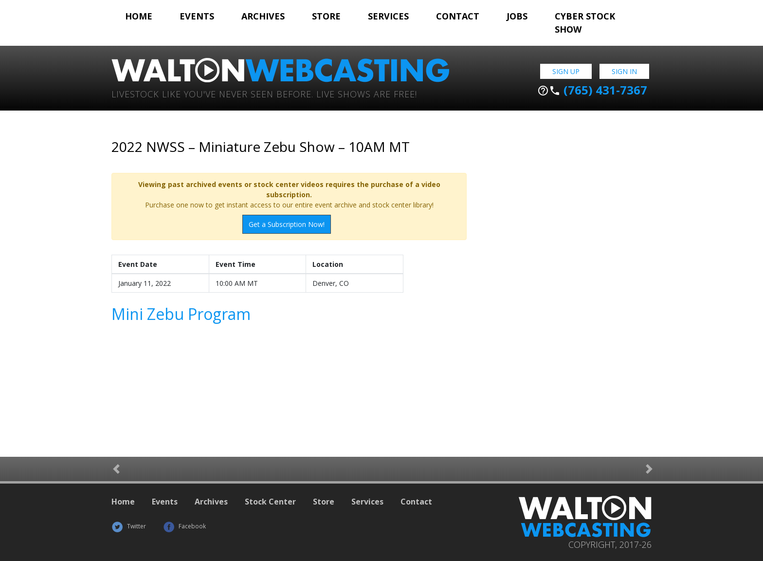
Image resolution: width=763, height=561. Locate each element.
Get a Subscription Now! (287, 224)
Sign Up (566, 71)
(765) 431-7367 (592, 90)
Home (138, 16)
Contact (457, 16)
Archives (263, 16)
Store (326, 16)
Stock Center (270, 501)
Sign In (624, 71)
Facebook (184, 526)
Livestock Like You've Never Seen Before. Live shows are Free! (264, 93)
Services (388, 16)
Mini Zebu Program (181, 313)
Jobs (517, 16)
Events (197, 16)
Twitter (128, 526)
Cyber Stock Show (585, 22)
